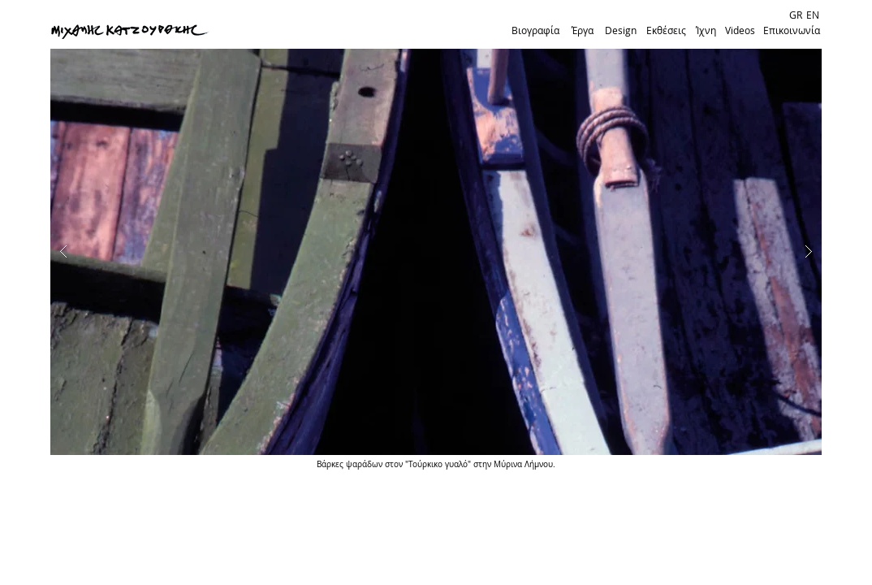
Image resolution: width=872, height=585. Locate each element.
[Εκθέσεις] (665, 30)
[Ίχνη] (705, 30)
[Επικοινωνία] (791, 30)
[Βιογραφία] (535, 30)
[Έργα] (582, 30)
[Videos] (739, 30)
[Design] (620, 30)
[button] (436, 252)
